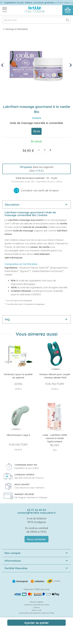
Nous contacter (36, 539)
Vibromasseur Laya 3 (18, 435)
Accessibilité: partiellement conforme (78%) (36, 613)
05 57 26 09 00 (36, 510)
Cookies (36, 607)
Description (12, 204)
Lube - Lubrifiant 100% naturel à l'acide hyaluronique (55, 438)
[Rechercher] (36, 20)
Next (71, 65)
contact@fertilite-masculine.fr (36, 512)
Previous (3, 65)
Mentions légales (36, 602)
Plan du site (36, 610)
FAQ (7, 319)
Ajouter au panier (36, 623)
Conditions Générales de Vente (36, 604)
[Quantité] (44, 150)
